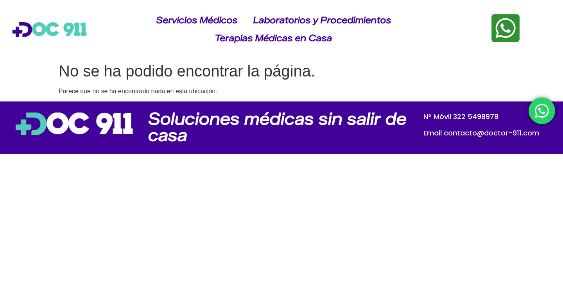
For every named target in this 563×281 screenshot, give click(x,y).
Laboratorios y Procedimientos (322, 20)
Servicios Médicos (196, 20)
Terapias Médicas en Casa (273, 38)
